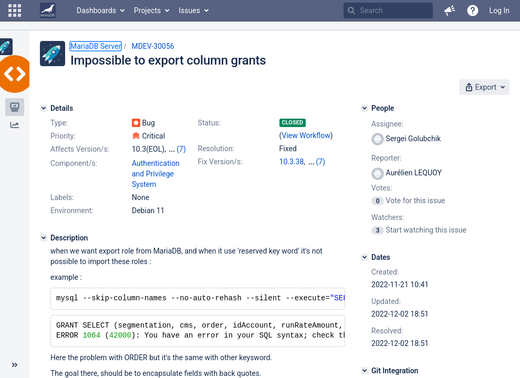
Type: (59, 123)
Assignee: (387, 124)
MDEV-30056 (152, 46)
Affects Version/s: (79, 149)
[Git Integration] (364, 370)
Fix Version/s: (220, 162)
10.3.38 (291, 162)
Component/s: (73, 163)
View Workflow (306, 135)
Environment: (71, 210)
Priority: (63, 136)
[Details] (43, 108)
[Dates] (364, 257)
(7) (181, 149)
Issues (189, 10)
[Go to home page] (48, 10)
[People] (364, 108)
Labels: (62, 197)
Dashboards (96, 10)
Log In (499, 10)
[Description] (43, 238)
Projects (147, 10)
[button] (14, 10)
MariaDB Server (95, 46)
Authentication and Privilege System (156, 173)
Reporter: (386, 158)
